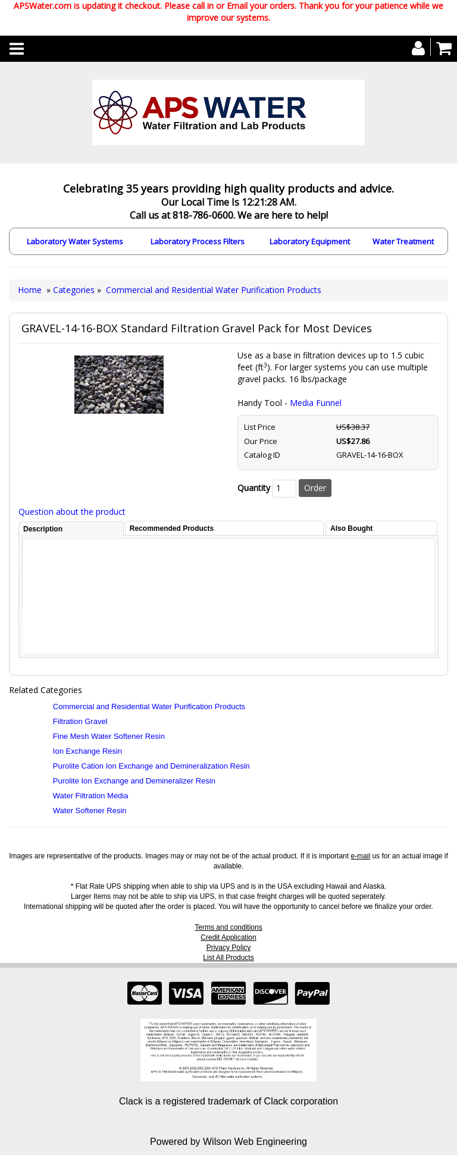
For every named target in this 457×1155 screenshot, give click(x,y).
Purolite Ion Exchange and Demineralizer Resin (134, 780)
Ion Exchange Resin (87, 751)
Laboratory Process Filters (198, 241)
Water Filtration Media (91, 795)
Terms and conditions (228, 927)
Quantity (253, 487)
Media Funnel (316, 402)
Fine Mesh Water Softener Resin (109, 736)
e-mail (360, 856)
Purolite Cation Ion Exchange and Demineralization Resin (151, 765)
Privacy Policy (228, 947)
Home (30, 289)
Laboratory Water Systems (75, 241)
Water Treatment (403, 241)
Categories (75, 289)
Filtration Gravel (80, 721)
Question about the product (72, 511)
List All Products (228, 957)
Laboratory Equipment (310, 241)
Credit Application (228, 937)
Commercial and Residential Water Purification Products (213, 289)
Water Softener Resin (90, 810)
